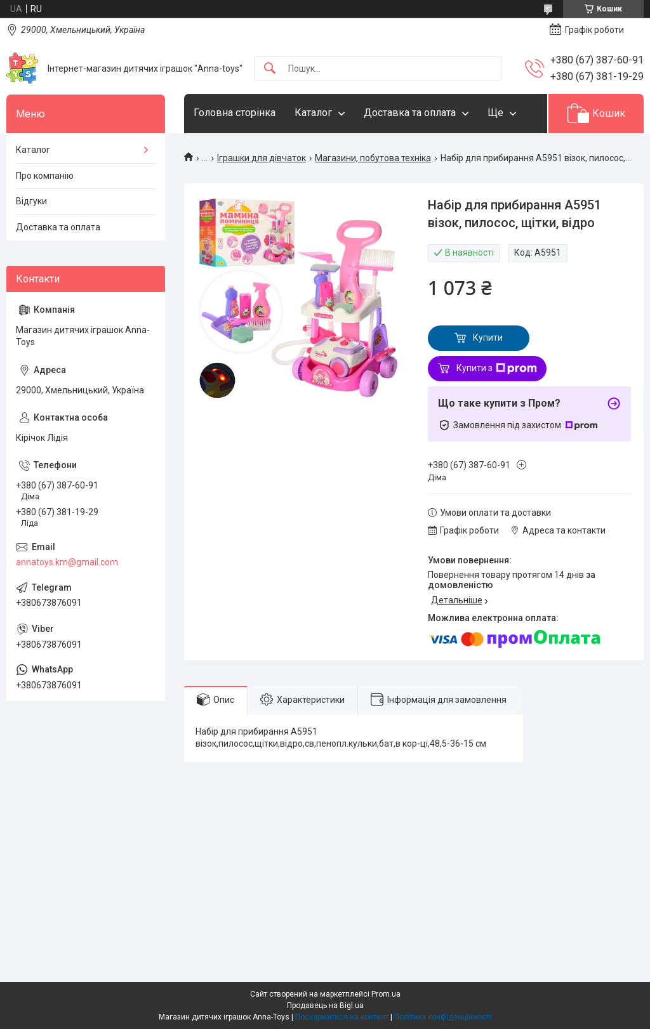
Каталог (313, 113)
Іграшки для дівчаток (261, 158)
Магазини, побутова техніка (373, 158)
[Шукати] (270, 69)
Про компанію (45, 176)
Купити (488, 337)
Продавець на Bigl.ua (325, 1005)
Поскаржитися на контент (341, 1017)
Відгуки (31, 201)
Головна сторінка (234, 113)
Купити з (496, 368)
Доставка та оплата (410, 113)
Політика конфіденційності (442, 1017)
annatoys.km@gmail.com (67, 562)
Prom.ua (386, 994)
